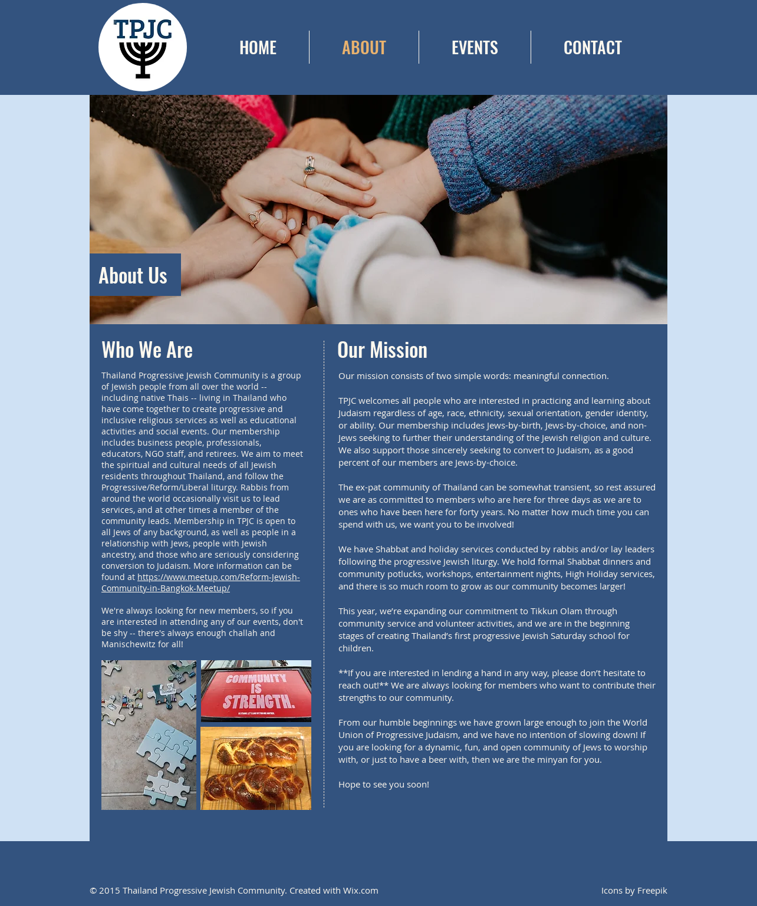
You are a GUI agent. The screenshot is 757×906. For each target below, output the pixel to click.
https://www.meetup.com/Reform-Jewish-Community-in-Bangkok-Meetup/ (200, 582)
